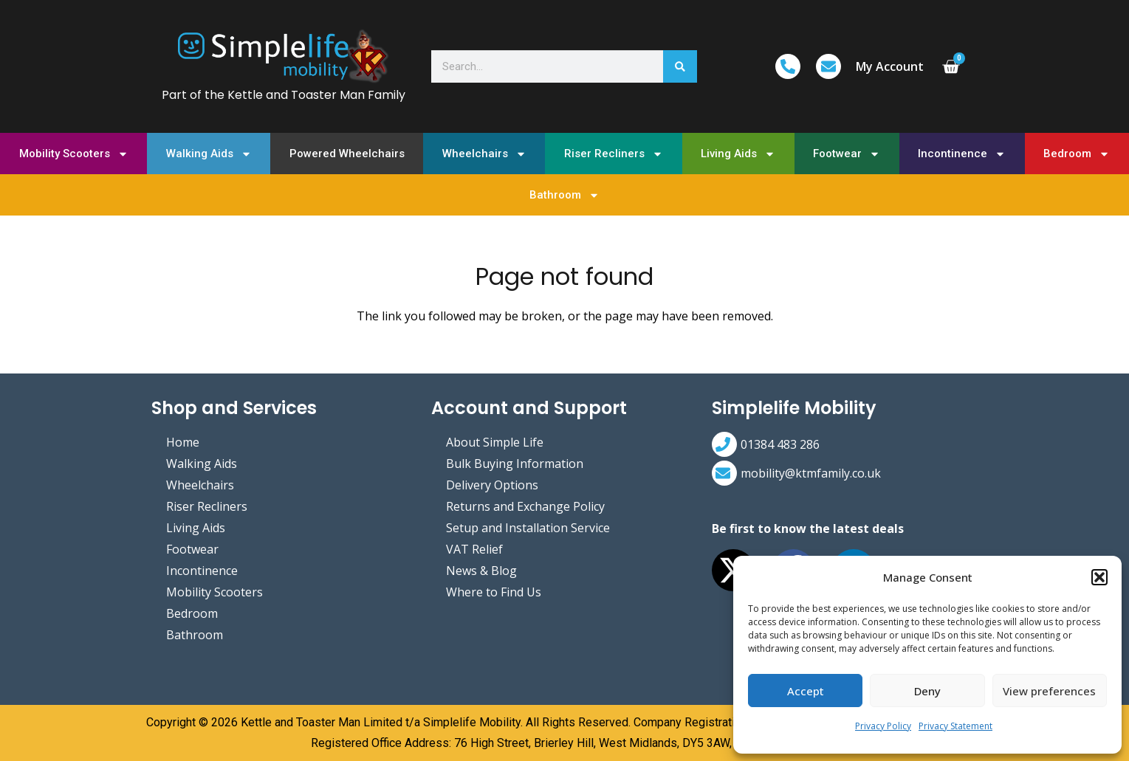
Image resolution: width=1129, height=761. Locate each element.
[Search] (680, 66)
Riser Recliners (613, 154)
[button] (1099, 577)
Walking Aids (209, 154)
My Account (890, 66)
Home (182, 442)
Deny (927, 690)
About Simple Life (494, 442)
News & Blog (481, 570)
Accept (805, 690)
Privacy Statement (955, 726)
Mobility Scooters (73, 154)
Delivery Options (492, 485)
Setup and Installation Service (528, 528)
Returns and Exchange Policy (525, 506)
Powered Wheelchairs (347, 153)
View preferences (1049, 690)
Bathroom (564, 195)
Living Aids (738, 154)
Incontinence (962, 154)
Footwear (846, 154)
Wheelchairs (484, 154)
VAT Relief (474, 549)
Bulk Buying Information (514, 463)
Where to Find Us (493, 592)
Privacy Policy (883, 726)
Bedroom (1076, 154)
